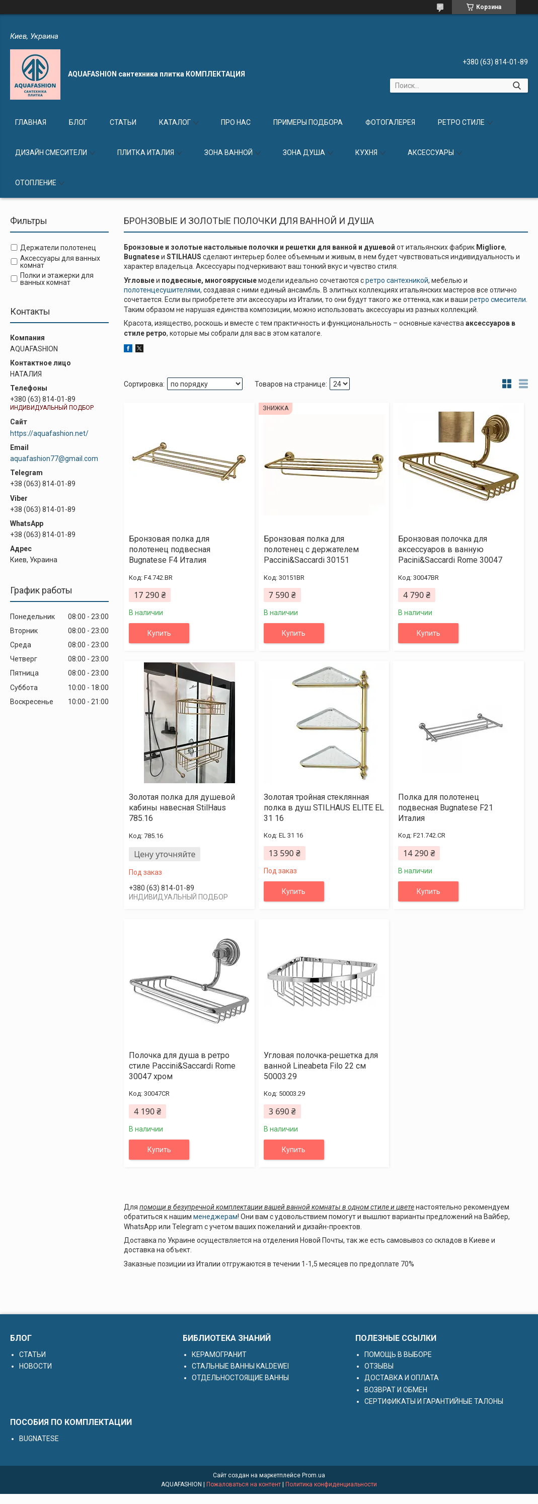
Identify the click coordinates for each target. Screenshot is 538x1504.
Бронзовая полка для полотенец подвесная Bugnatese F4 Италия (169, 549)
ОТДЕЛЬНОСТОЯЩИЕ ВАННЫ (240, 1378)
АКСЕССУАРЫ (431, 152)
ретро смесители (498, 299)
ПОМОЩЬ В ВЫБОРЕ (398, 1354)
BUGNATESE (39, 1439)
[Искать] (516, 86)
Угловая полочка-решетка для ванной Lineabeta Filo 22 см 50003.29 (321, 1065)
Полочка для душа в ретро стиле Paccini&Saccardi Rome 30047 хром (182, 1065)
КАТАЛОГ (175, 122)
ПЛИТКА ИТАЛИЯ (145, 152)
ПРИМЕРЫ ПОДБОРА (308, 122)
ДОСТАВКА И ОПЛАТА (401, 1378)
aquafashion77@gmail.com (54, 459)
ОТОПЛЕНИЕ (35, 183)
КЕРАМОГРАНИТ (219, 1354)
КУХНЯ (366, 152)
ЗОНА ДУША (304, 152)
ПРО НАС (236, 122)
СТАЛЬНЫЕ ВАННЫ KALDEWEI (240, 1366)
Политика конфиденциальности (331, 1484)
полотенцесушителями (162, 290)
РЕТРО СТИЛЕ (461, 122)
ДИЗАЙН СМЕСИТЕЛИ (51, 152)
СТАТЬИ (123, 122)
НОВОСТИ (35, 1366)
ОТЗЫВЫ (379, 1366)
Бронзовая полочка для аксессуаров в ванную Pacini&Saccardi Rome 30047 (450, 549)
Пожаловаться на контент (243, 1484)
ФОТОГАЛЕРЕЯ (390, 122)
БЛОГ (78, 122)
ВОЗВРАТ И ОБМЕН (395, 1390)
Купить (159, 633)
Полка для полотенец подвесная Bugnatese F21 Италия (445, 807)
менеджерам (215, 1217)
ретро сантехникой (396, 280)
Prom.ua (313, 1475)
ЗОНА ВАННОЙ (228, 152)
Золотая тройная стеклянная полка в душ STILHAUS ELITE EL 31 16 (324, 807)
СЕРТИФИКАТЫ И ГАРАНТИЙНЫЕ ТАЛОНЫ (433, 1401)
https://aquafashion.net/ (49, 433)
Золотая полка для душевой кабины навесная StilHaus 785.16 (182, 807)
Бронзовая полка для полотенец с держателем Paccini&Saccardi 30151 (311, 549)
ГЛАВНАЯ (30, 122)
